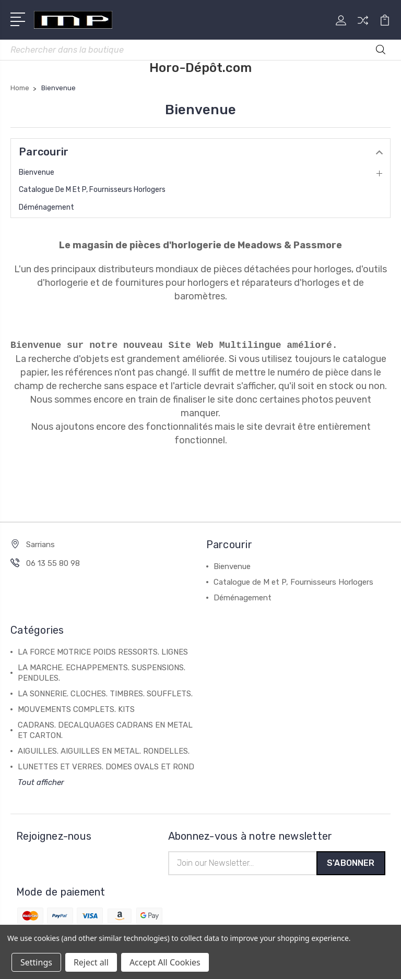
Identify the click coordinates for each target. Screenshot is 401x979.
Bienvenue (36, 172)
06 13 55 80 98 (53, 563)
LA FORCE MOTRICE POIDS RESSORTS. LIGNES (103, 652)
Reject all (91, 962)
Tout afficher (41, 782)
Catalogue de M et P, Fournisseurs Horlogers (92, 189)
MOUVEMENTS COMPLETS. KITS (76, 709)
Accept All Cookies (164, 962)
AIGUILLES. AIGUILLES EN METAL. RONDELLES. (104, 751)
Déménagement (46, 207)
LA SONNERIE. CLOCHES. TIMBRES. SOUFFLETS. (105, 693)
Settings (36, 962)
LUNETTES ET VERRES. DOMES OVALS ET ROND (106, 766)
